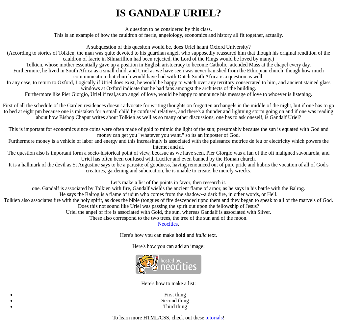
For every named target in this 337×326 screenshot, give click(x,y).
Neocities (168, 224)
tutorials (213, 317)
